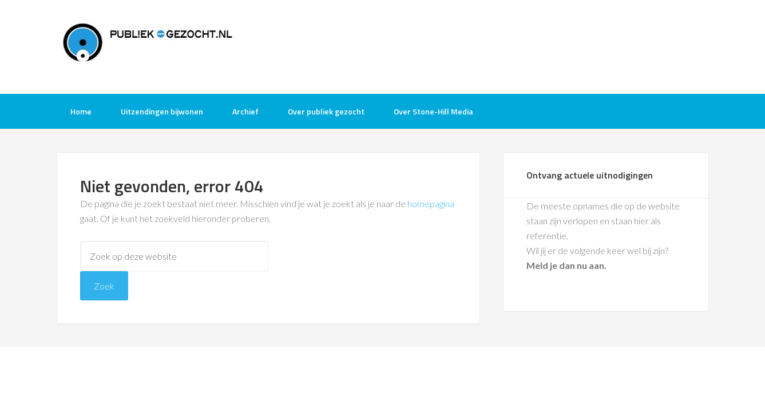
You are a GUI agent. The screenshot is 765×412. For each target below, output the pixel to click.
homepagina (430, 203)
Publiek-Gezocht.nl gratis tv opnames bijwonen (148, 46)
